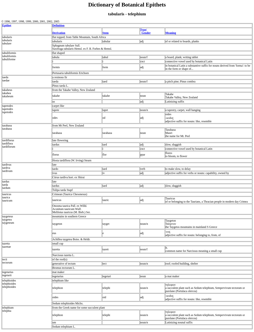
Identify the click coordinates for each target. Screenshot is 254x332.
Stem (105, 32)
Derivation (58, 32)
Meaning (170, 32)
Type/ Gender (145, 31)
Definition (58, 25)
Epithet (6, 25)
